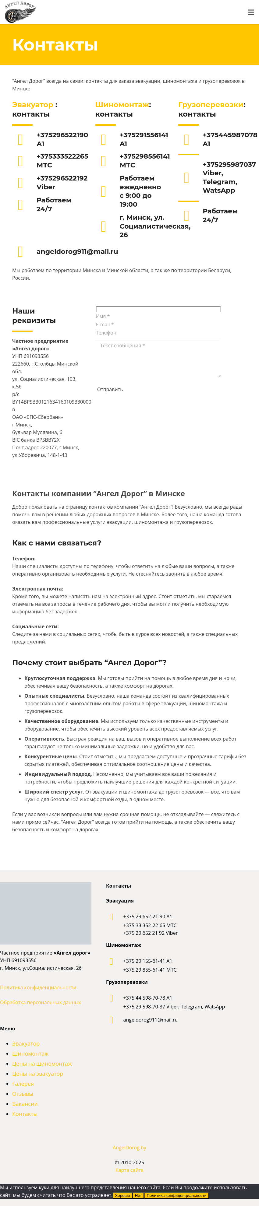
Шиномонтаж (122, 104)
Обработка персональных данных (40, 1002)
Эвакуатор (33, 104)
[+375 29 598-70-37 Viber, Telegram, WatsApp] (174, 1007)
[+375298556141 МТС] (107, 161)
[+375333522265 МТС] (24, 161)
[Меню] (251, 12)
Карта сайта (129, 1170)
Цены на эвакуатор (37, 1073)
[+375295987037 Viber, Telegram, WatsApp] (190, 177)
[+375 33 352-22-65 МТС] (150, 925)
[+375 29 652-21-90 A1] (114, 917)
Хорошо (122, 1195)
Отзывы (22, 1093)
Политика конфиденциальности (38, 987)
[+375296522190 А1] (24, 139)
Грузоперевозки (210, 104)
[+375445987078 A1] (190, 139)
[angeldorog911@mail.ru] (24, 251)
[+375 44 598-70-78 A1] (114, 998)
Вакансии (25, 1103)
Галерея (23, 1083)
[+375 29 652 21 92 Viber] (150, 933)
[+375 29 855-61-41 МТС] (150, 970)
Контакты (24, 1113)
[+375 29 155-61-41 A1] (114, 961)
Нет (138, 1195)
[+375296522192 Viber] (24, 183)
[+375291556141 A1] (107, 139)
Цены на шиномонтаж (42, 1063)
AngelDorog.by (129, 1147)
